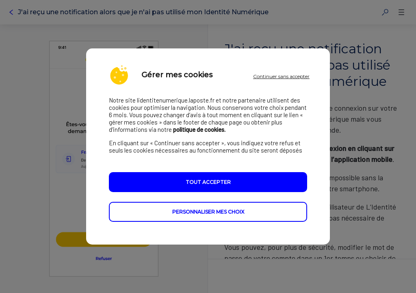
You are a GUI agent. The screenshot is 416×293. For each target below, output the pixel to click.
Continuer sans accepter (281, 76)
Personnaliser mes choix (208, 212)
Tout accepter (208, 182)
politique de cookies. (199, 129)
